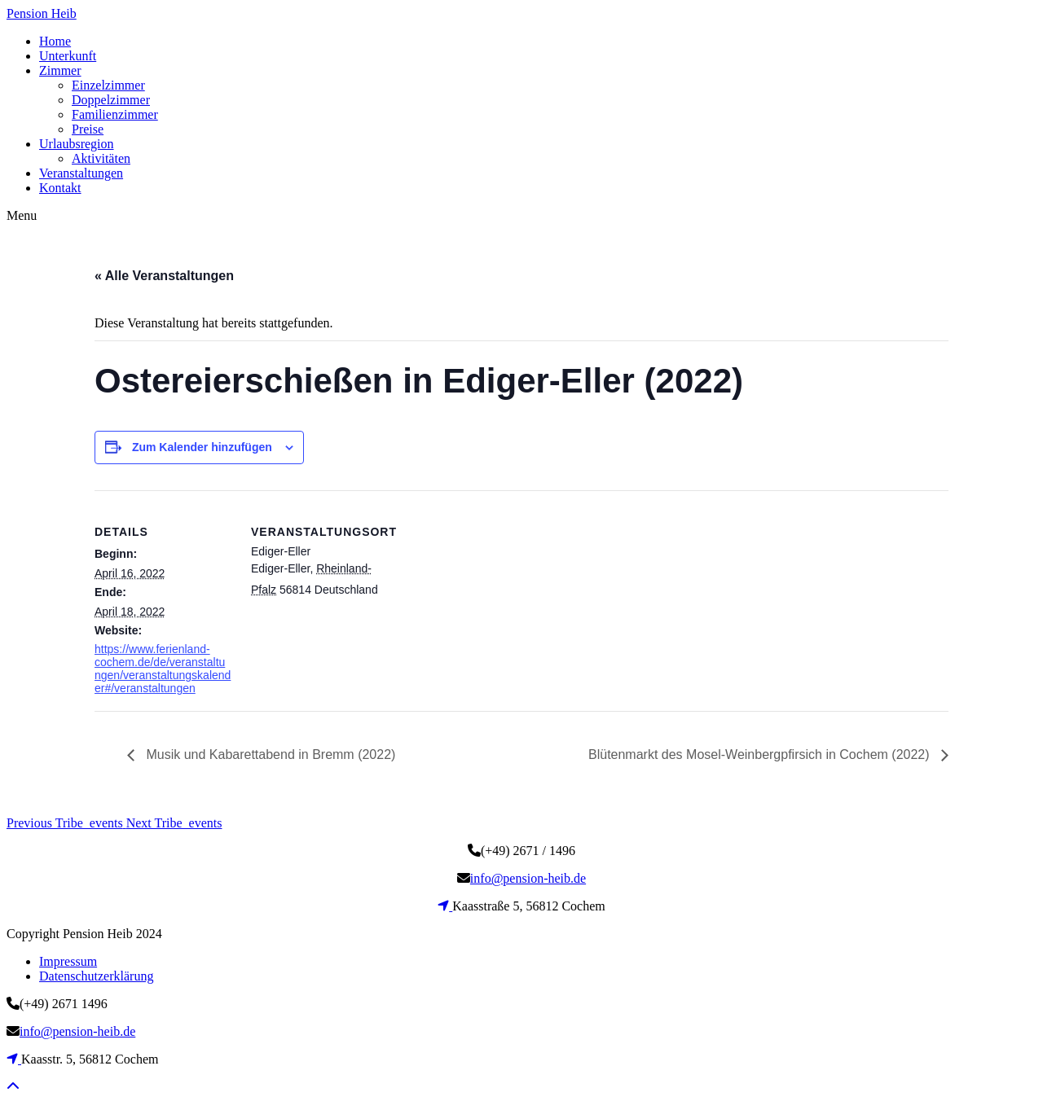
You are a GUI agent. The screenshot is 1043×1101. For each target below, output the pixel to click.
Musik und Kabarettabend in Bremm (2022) (269, 754)
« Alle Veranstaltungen (164, 276)
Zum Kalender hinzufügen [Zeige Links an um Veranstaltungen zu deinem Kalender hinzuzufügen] (202, 447)
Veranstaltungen (81, 173)
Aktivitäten (101, 158)
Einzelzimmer (108, 85)
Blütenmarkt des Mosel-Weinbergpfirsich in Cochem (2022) (760, 754)
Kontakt (60, 188)
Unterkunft (67, 56)
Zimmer (60, 70)
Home (55, 41)
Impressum (68, 961)
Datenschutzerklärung (96, 976)
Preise (87, 129)
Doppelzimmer (111, 100)
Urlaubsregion (76, 144)
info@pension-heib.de (528, 878)
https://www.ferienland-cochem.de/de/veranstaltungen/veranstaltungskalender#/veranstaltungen (163, 669)
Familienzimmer (115, 114)
